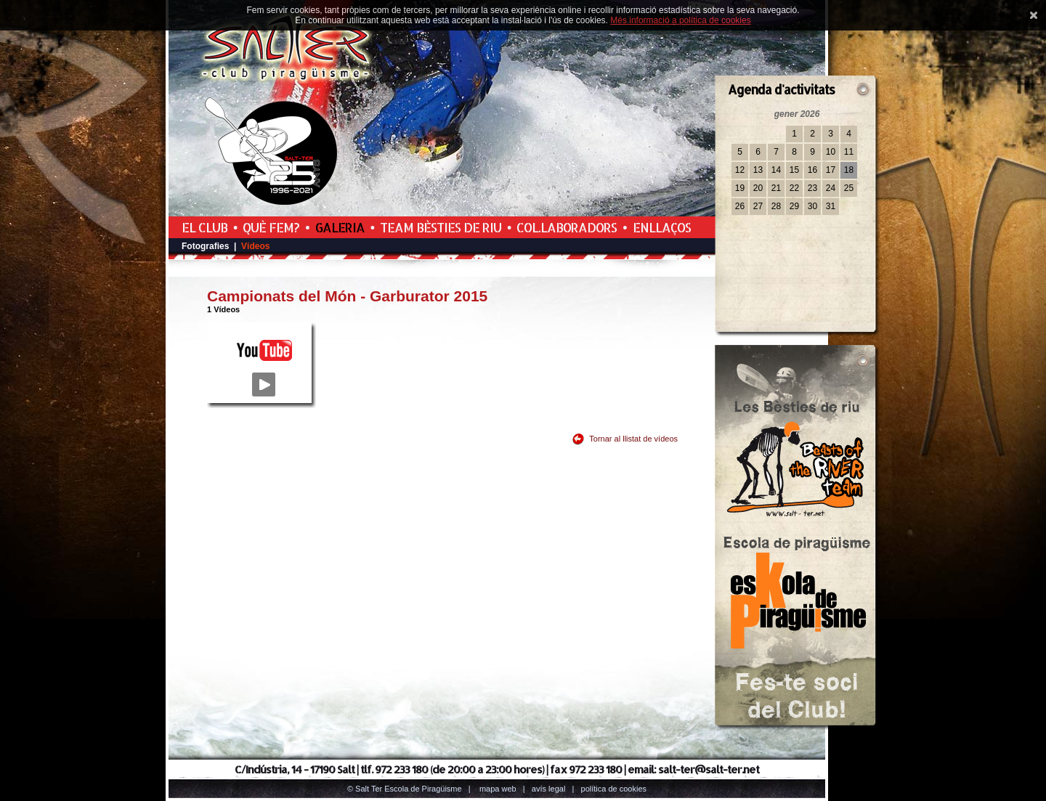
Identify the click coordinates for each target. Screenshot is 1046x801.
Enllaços (662, 227)
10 (830, 152)
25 (849, 188)
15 (794, 170)
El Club (204, 227)
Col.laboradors (566, 227)
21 (776, 188)
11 (849, 152)
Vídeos (255, 246)
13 (758, 170)
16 (812, 170)
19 (740, 188)
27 (758, 206)
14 (776, 170)
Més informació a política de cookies (680, 20)
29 (794, 206)
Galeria (340, 227)
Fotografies (205, 246)
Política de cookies (614, 788)
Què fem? (271, 227)
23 (812, 188)
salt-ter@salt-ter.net (708, 769)
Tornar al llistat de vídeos (633, 438)
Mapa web (497, 788)
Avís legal (548, 788)
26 (740, 206)
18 (849, 170)
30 (812, 206)
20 (758, 188)
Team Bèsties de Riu (440, 227)
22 (794, 188)
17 (830, 170)
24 (830, 188)
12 (740, 170)
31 (830, 206)
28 (776, 206)
